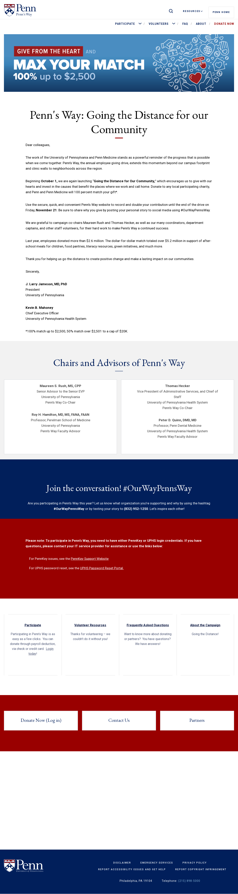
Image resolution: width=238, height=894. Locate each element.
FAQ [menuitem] (185, 23)
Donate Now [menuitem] (224, 23)
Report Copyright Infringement (200, 869)
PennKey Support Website (90, 559)
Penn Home (221, 11)
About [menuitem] (201, 23)
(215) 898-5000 (189, 880)
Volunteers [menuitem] (159, 23)
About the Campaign (205, 625)
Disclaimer (122, 862)
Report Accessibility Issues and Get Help (132, 869)
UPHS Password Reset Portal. (102, 568)
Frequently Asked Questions (148, 625)
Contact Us (119, 720)
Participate (33, 625)
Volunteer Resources (90, 625)
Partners (197, 720)
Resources (193, 11)
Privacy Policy (195, 862)
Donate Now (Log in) (41, 720)
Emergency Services (156, 862)
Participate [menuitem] (125, 23)
